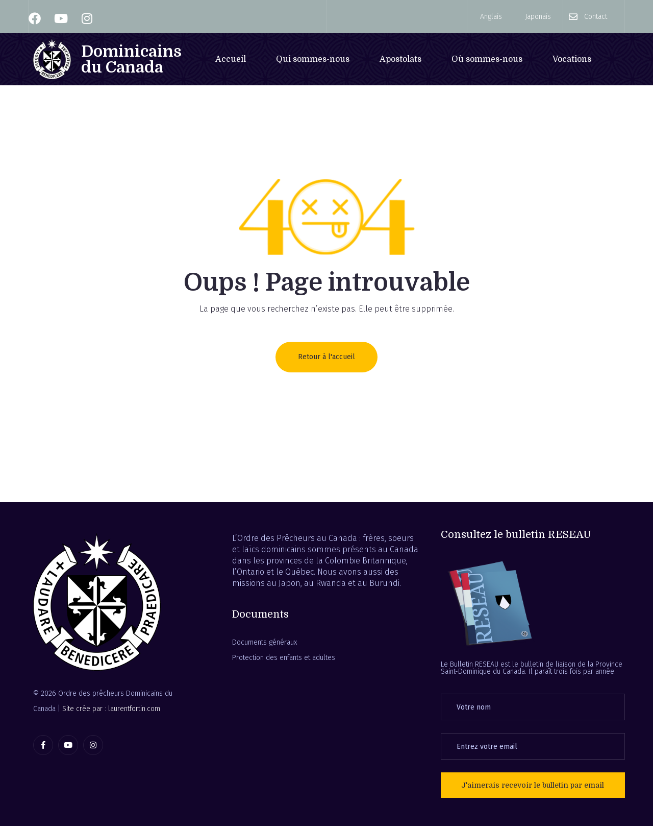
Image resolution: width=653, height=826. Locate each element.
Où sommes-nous (486, 59)
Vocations (571, 59)
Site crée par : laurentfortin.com (111, 708)
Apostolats (400, 59)
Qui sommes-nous (312, 59)
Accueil (230, 59)
